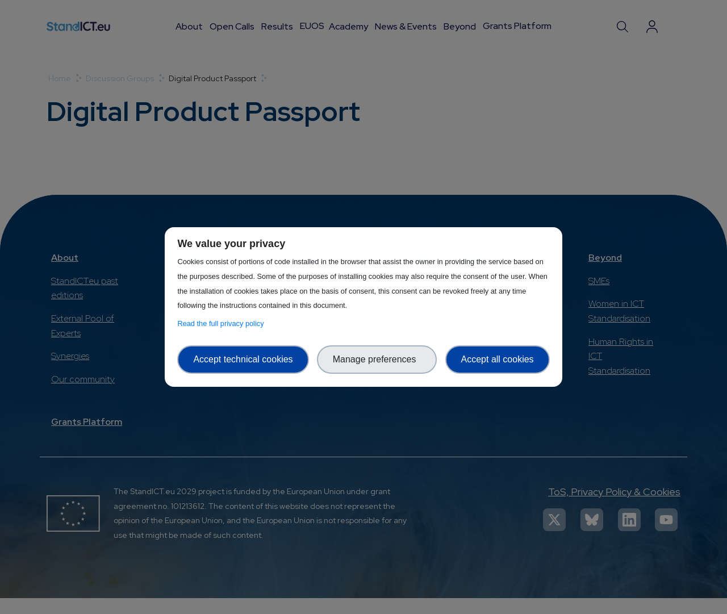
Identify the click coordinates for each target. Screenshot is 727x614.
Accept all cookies (497, 359)
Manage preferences (377, 359)
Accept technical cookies (243, 359)
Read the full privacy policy (222, 323)
